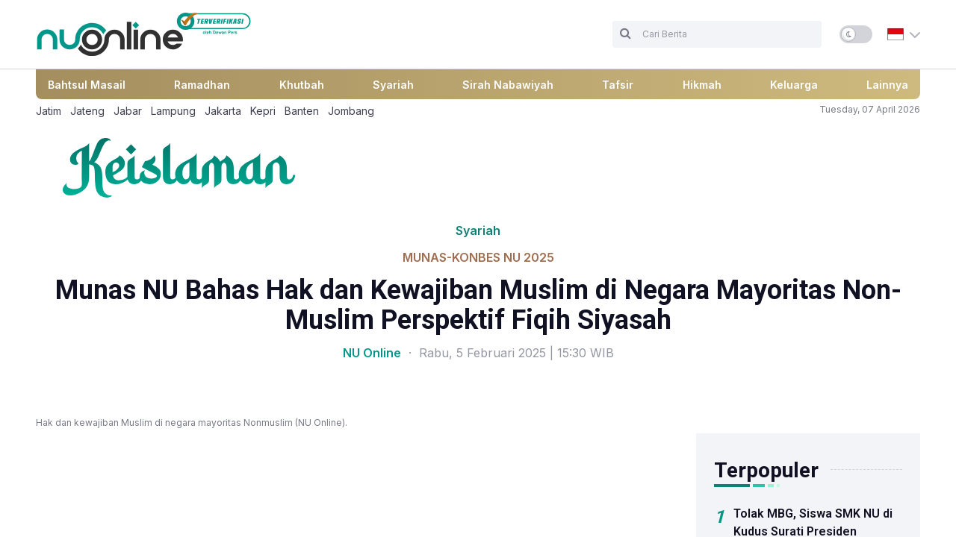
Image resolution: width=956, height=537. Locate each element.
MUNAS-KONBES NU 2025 (478, 257)
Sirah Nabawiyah (507, 84)
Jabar (128, 110)
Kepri (263, 110)
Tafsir (617, 84)
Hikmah (702, 84)
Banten (302, 110)
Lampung (173, 110)
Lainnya (887, 84)
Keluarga (794, 84)
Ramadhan (202, 84)
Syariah (393, 84)
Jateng (87, 110)
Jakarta (223, 110)
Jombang (351, 110)
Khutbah (301, 84)
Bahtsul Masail (86, 84)
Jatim (48, 110)
